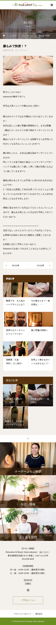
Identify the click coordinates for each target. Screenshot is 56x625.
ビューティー (21, 50)
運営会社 (38, 614)
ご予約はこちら (28, 600)
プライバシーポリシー (22, 614)
